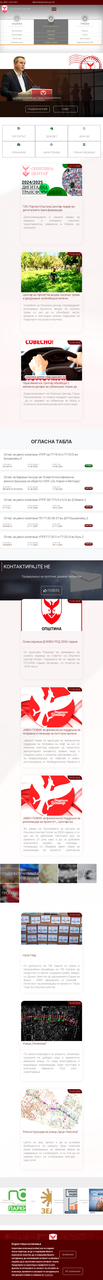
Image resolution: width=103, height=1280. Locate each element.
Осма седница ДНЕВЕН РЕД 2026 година (50, 641)
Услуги (85, 35)
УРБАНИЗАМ (19, 152)
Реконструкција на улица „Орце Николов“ (50, 1131)
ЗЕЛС (33, 1201)
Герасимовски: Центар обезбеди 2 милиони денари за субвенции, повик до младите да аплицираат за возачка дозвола (50, 385)
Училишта (29, 873)
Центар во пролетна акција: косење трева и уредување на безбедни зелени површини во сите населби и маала (51, 296)
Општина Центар (21, 9)
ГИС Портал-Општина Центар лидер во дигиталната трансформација (49, 208)
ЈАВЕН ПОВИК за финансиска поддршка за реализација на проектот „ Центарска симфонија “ (51, 820)
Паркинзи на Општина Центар (7, 1201)
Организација (17, 35)
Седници (51, 38)
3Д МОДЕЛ (51, 136)
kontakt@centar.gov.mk (45, 2)
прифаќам (68, 1254)
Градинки (9, 873)
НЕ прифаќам (72, 1271)
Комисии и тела (17, 42)
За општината (17, 31)
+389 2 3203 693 (9, 2)
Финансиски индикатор (59, 1201)
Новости (85, 31)
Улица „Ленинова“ (34, 1043)
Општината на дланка (84, 1201)
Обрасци (84, 136)
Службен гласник (51, 42)
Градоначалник (37, 109)
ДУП (48, 873)
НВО (67, 873)
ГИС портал (18, 136)
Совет (65, 109)
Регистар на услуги (87, 873)
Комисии (51, 35)
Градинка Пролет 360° (85, 42)
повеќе (48, 1274)
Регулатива (17, 38)
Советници (51, 31)
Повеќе (53, 590)
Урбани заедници (84, 152)
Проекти (10, 893)
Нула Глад (29, 955)
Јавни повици (85, 38)
